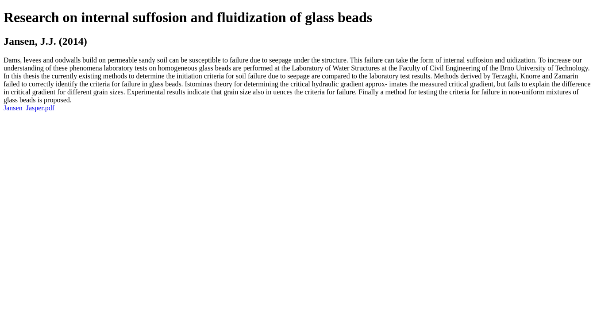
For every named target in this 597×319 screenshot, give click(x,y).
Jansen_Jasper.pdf (29, 108)
